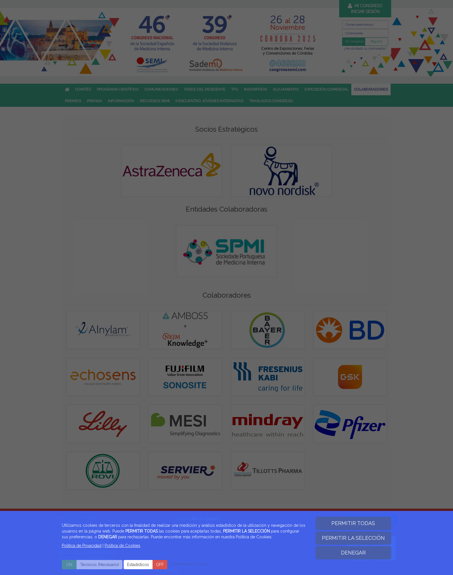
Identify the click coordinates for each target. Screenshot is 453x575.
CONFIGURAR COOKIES (189, 564)
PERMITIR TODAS (353, 523)
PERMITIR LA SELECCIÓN (353, 538)
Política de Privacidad (81, 545)
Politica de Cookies (122, 545)
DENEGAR (353, 553)
